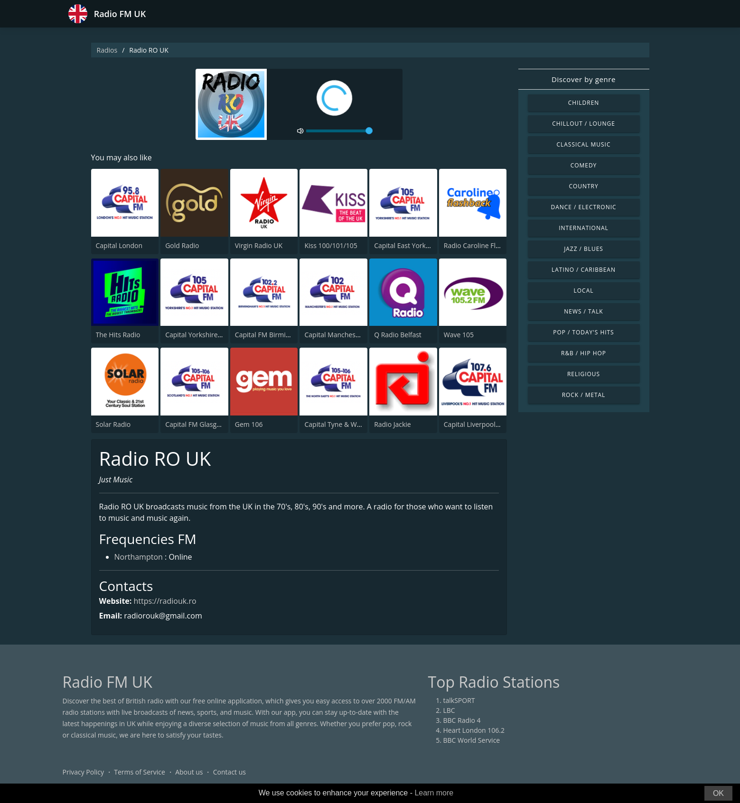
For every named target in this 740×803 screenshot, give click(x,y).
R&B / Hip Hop (583, 353)
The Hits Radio (118, 334)
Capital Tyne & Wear (335, 424)
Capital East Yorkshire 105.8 (417, 245)
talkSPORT (459, 700)
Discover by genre (584, 79)
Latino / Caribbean (584, 270)
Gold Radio (182, 245)
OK (718, 793)
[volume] (339, 130)
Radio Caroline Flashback (482, 245)
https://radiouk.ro (165, 601)
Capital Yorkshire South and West (216, 334)
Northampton (138, 557)
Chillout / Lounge (583, 124)
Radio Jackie (392, 424)
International (583, 228)
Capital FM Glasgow (195, 424)
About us (189, 771)
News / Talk (583, 311)
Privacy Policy (83, 771)
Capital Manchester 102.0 (343, 334)
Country (583, 186)
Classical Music (584, 144)
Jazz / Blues (583, 249)
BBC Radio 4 (462, 720)
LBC (449, 710)
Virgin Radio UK (258, 245)
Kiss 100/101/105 (330, 245)
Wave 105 (459, 334)
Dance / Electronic (584, 207)
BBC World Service (471, 740)
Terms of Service (139, 771)
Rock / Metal (584, 395)
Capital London (119, 245)
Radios (107, 50)
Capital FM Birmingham (271, 334)
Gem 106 (249, 424)
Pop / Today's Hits (583, 332)
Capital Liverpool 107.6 (479, 424)
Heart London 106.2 (474, 730)
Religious (583, 374)
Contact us (229, 771)
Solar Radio (113, 424)
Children (583, 103)
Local (584, 290)
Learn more (433, 793)
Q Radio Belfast (398, 334)
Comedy (584, 165)
